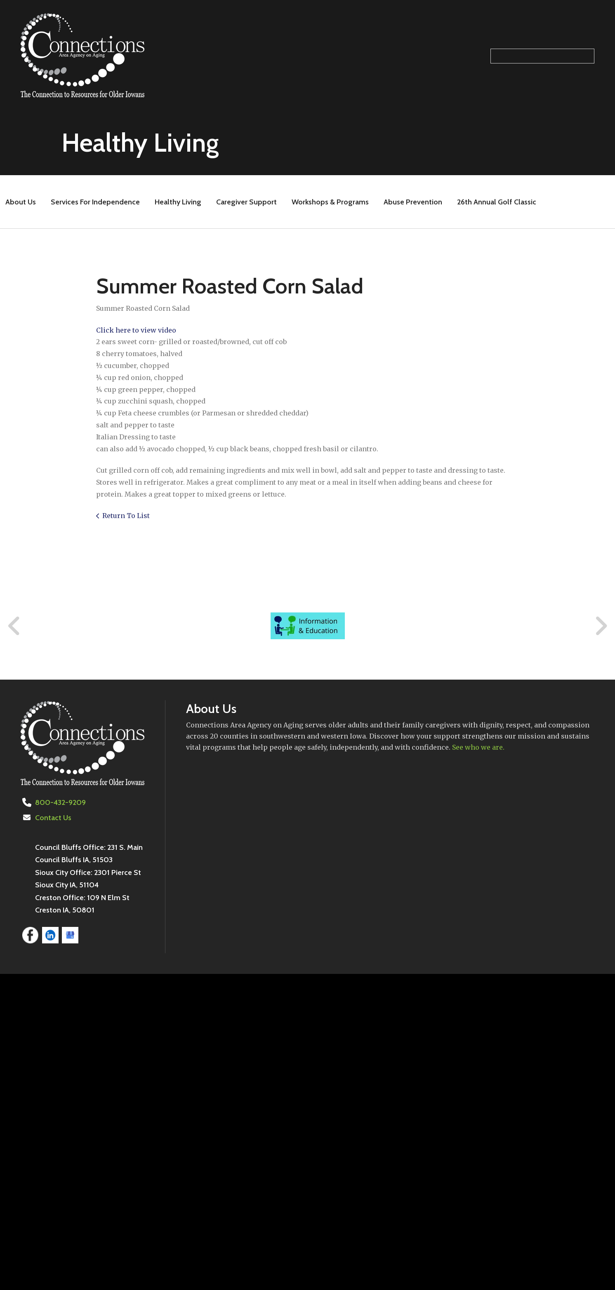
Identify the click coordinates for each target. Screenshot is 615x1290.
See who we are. (478, 747)
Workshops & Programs (330, 201)
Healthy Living (178, 201)
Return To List (126, 515)
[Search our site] (542, 56)
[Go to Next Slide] (600, 626)
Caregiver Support (246, 201)
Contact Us (53, 817)
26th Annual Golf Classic (496, 201)
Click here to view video (136, 330)
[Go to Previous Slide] (14, 626)
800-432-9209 (60, 802)
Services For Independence (95, 201)
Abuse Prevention (413, 201)
